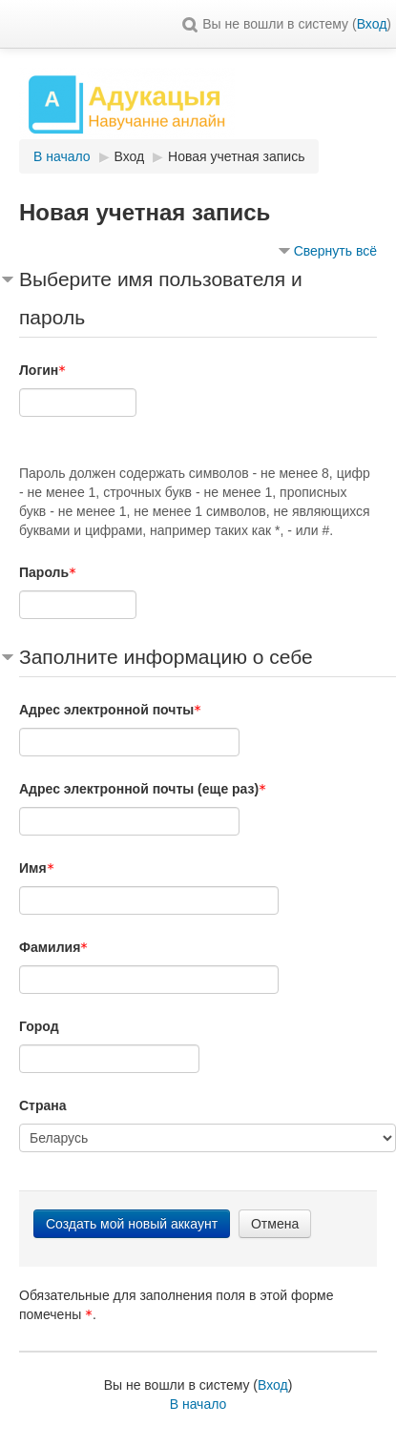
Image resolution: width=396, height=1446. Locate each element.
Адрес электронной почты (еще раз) (142, 788)
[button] (190, 23)
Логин (42, 370)
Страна (43, 1105)
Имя (36, 868)
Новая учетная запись (236, 156)
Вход (372, 23)
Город (39, 1026)
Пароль (47, 572)
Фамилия (53, 947)
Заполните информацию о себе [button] (166, 657)
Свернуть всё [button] (335, 250)
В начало (198, 1404)
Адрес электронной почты (110, 709)
